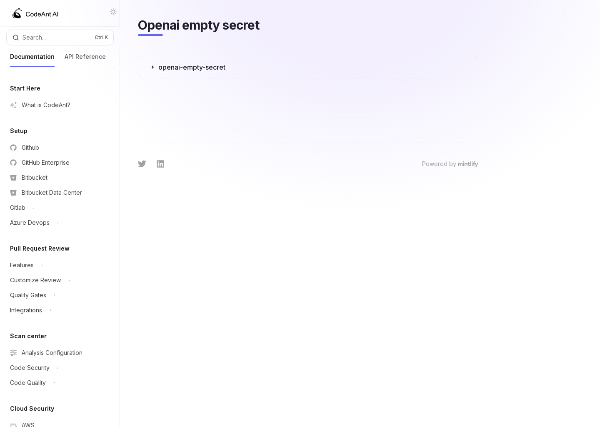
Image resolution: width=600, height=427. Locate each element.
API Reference (85, 60)
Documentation (32, 60)
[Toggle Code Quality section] (57, 382)
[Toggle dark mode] (113, 11)
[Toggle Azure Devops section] (57, 222)
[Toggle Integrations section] (57, 310)
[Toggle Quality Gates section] (57, 295)
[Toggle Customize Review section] (57, 280)
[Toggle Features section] (57, 265)
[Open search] (60, 37)
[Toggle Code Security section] (57, 367)
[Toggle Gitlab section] (57, 207)
